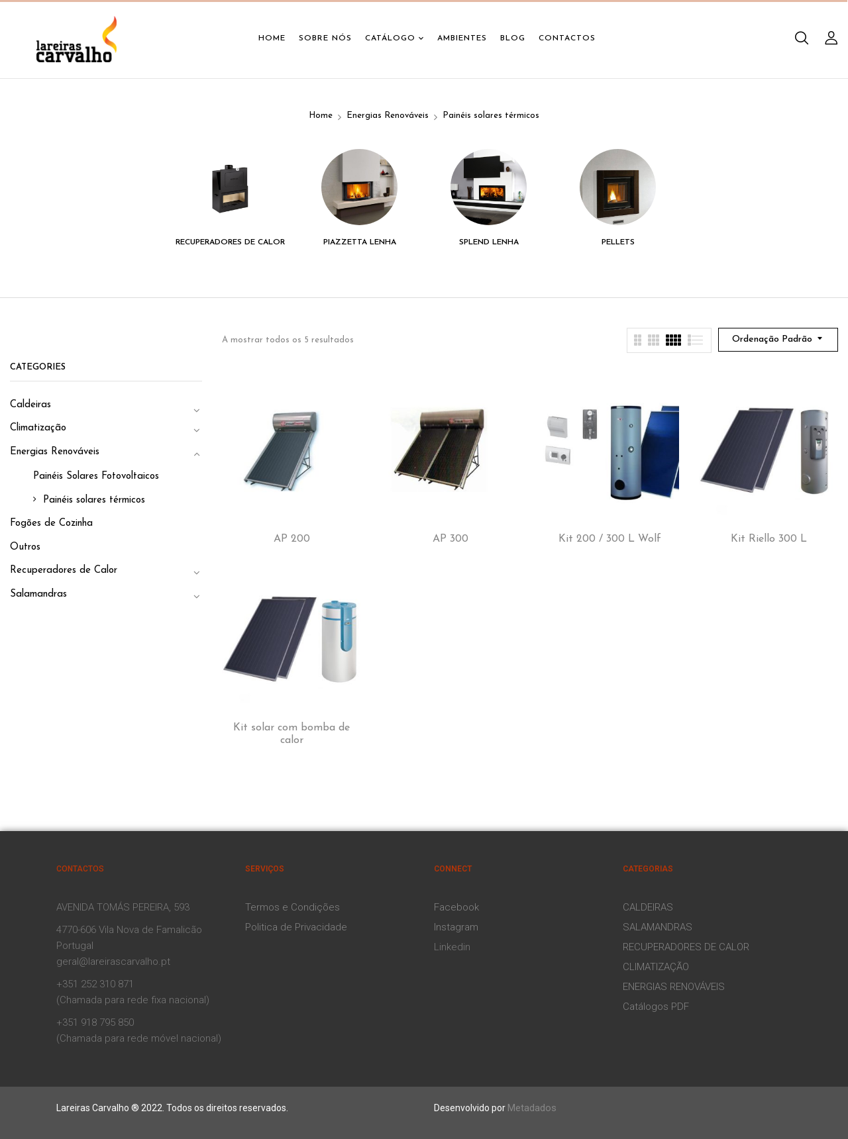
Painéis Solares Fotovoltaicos (96, 476)
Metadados (531, 1108)
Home (321, 115)
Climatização (38, 428)
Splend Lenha (489, 242)
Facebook (456, 907)
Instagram (456, 927)
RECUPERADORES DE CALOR (686, 947)
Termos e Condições (292, 907)
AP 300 (450, 539)
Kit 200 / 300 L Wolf (609, 539)
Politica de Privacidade (296, 927)
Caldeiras (30, 405)
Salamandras (38, 594)
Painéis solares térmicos (94, 500)
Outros (25, 547)
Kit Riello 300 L (769, 539)
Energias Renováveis (387, 115)
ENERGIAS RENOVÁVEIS (674, 987)
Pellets (618, 242)
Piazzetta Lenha (359, 242)
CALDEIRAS (648, 907)
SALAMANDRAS (657, 927)
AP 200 (292, 539)
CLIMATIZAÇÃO (656, 967)
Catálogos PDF (656, 1007)
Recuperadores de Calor (230, 242)
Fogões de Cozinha (51, 523)
